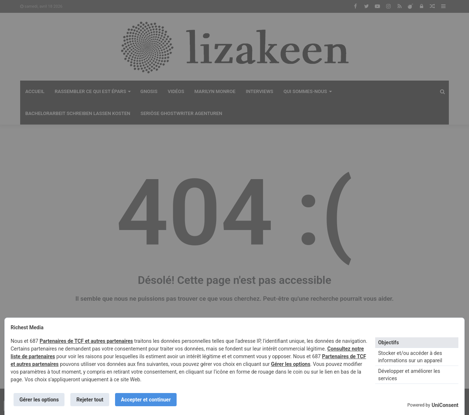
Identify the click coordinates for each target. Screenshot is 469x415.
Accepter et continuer (146, 400)
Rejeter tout (89, 400)
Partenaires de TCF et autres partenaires (86, 341)
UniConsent (445, 405)
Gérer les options (290, 364)
